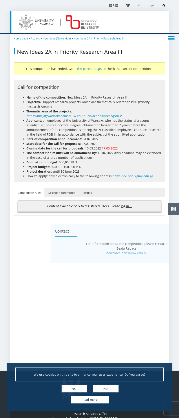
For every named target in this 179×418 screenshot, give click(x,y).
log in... (126, 206)
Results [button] (87, 193)
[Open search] (162, 5)
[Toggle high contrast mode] (128, 5)
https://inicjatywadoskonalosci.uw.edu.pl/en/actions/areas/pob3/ (74, 116)
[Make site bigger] (110, 5)
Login (152, 5)
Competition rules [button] (29, 193)
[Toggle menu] (171, 38)
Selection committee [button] (61, 193)
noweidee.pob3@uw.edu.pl (133, 176)
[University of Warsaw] (37, 22)
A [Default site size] (114, 5)
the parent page (89, 69)
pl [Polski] (139, 5)
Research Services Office (89, 414)
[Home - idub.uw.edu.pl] (82, 22)
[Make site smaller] (116, 5)
